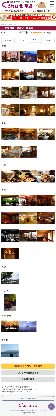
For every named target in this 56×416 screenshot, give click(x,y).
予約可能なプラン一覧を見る (28, 366)
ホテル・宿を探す (22, 387)
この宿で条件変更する (28, 372)
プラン (21, 40)
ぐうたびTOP (6, 387)
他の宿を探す (28, 379)
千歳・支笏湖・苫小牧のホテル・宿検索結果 (16, 389)
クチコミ (22, 32)
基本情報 (8, 40)
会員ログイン (41, 11)
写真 (34, 40)
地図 (48, 40)
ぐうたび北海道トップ (28, 398)
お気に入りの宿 (14, 11)
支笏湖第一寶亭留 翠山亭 (17, 28)
